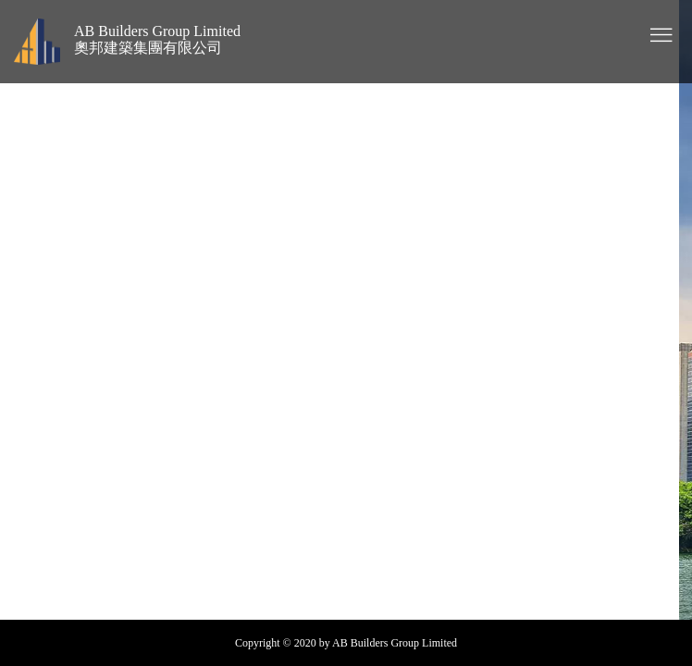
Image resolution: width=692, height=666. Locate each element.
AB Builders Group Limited (157, 31)
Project (362, 318)
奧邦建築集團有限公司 (148, 48)
